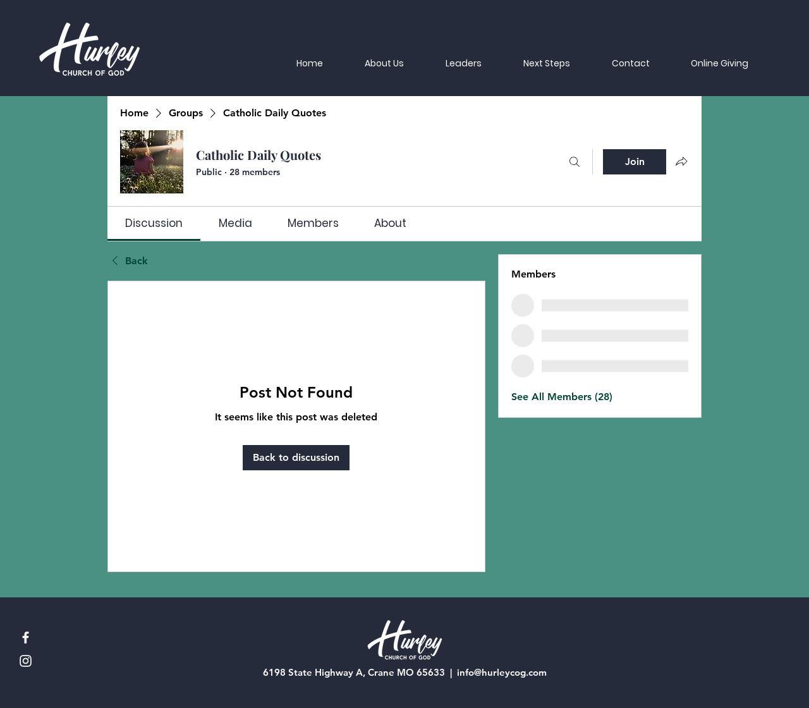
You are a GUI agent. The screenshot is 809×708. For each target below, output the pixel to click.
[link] (154, 223)
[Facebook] (25, 637)
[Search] (574, 161)
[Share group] (681, 161)
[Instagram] (25, 661)
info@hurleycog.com (502, 672)
